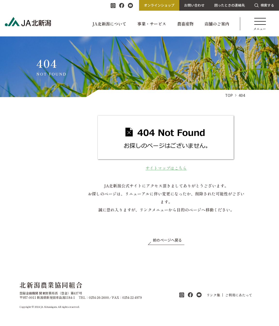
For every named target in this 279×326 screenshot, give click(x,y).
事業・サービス (151, 24)
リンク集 (213, 295)
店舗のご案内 (217, 24)
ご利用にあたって (238, 295)
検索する (264, 5)
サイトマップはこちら (166, 168)
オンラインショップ (159, 5)
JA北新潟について (109, 24)
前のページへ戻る (167, 239)
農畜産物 (185, 24)
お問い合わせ (194, 5)
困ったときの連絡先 (229, 5)
